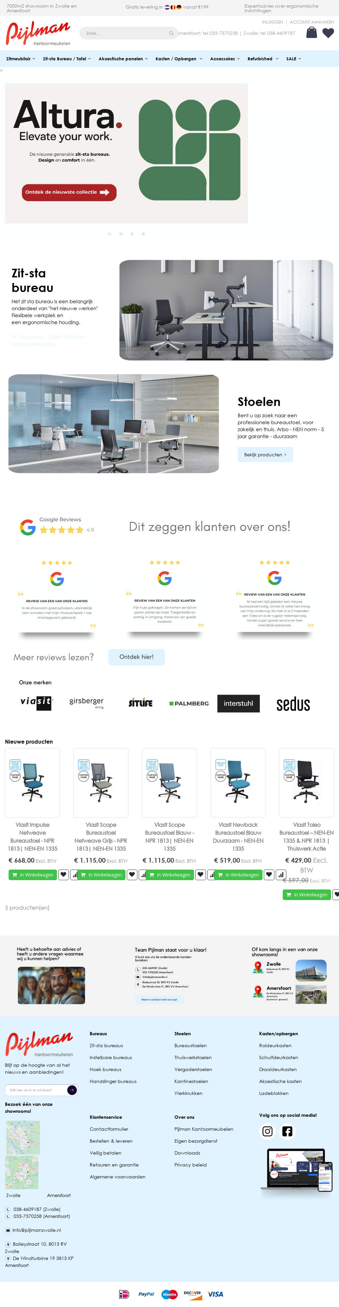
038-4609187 (281, 33)
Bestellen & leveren (111, 1141)
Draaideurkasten (278, 1069)
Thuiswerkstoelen (193, 1057)
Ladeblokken (274, 1093)
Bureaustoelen (190, 1045)
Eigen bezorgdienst (196, 1141)
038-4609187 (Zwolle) (33, 1209)
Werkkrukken (188, 1093)
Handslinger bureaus (114, 1081)
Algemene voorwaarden (118, 1176)
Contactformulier (109, 1129)
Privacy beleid (190, 1165)
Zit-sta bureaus (106, 1045)
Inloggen (272, 22)
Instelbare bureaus (111, 1057)
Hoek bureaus (105, 1069)
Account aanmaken (312, 22)
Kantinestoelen (191, 1081)
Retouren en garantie (115, 1165)
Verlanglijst (328, 33)
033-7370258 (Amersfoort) (37, 1216)
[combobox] (128, 33)
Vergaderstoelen (193, 1069)
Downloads (187, 1153)
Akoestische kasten (280, 1081)
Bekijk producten (263, 454)
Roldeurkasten (275, 1045)
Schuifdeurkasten (278, 1057)
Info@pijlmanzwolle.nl (33, 1230)
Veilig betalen (105, 1153)
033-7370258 (224, 33)
